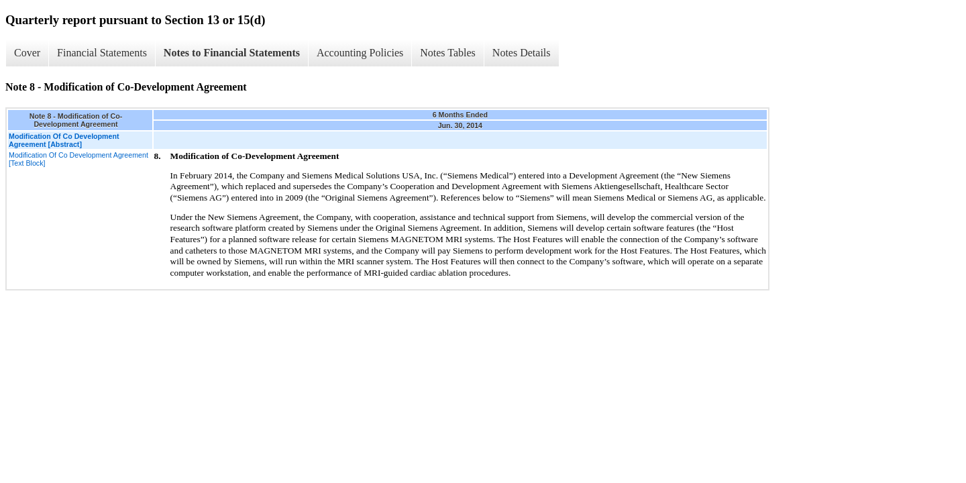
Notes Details (521, 52)
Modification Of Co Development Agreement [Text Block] (78, 159)
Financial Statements (102, 52)
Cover (27, 52)
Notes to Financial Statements (232, 52)
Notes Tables (448, 52)
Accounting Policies (360, 52)
